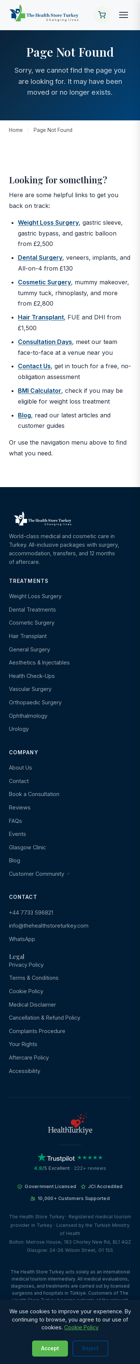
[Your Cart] (102, 15)
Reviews (20, 807)
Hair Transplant (41, 317)
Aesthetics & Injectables (39, 662)
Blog (24, 415)
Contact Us (34, 366)
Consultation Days (45, 341)
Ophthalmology (28, 716)
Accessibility (24, 1071)
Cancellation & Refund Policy (44, 1017)
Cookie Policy (26, 991)
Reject (90, 1348)
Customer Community (39, 874)
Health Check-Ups (32, 676)
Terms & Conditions (34, 978)
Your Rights (23, 1044)
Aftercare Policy (29, 1057)
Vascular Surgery (30, 689)
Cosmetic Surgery (44, 282)
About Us (20, 767)
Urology (19, 729)
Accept (50, 1348)
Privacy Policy (26, 965)
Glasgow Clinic (27, 847)
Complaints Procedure (37, 1031)
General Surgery (29, 649)
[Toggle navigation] (123, 15)
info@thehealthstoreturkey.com (48, 925)
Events (17, 834)
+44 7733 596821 (31, 912)
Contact (19, 781)
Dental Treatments (32, 609)
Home (16, 130)
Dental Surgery (40, 257)
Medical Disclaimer (32, 1004)
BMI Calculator (39, 390)
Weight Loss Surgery (48, 222)
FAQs (15, 821)
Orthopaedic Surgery (35, 702)
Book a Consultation (34, 794)
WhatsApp (22, 939)
